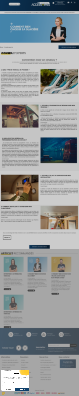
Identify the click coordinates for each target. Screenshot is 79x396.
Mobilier (23, 360)
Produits (13, 8)
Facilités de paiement (46, 360)
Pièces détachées (54, 8)
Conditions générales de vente (9, 360)
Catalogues (42, 8)
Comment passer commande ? (48, 365)
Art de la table (24, 362)
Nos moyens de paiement (47, 362)
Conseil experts (8, 47)
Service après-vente (46, 377)
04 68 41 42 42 (60, 2)
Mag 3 (42, 372)
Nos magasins (33, 8)
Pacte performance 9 (46, 370)
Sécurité (23, 365)
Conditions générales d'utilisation (10, 362)
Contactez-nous (44, 3)
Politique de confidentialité (8, 365)
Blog (47, 8)
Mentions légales (6, 367)
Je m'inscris (73, 345)
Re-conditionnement (46, 374)
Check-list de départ (46, 379)
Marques (26, 8)
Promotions (19, 8)
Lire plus (7, 289)
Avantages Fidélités (45, 367)
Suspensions (24, 367)
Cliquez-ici (7, 237)
